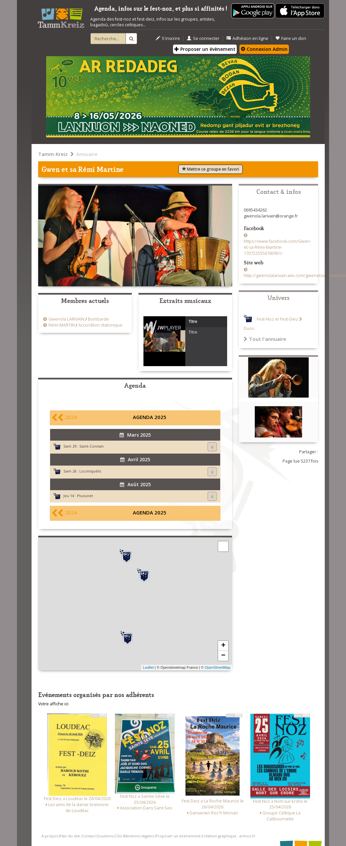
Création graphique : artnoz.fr (228, 835)
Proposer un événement (177, 835)
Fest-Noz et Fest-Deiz (277, 319)
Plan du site (69, 835)
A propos (50, 835)
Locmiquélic (90, 471)
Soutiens (105, 835)
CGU (118, 835)
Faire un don (290, 38)
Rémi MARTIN (61, 325)
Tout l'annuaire (265, 339)
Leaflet (148, 667)
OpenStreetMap (217, 667)
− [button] (223, 656)
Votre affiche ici (53, 704)
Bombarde (98, 319)
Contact (89, 835)
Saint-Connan (91, 446)
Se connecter (203, 38)
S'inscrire (168, 38)
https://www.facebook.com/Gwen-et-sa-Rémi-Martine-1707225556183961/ (277, 247)
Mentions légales (139, 835)
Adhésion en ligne (247, 38)
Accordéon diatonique (100, 325)
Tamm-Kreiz (53, 154)
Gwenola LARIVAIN (66, 319)
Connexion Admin (264, 49)
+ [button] (223, 646)
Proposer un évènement (204, 49)
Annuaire (87, 154)
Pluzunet (85, 495)
